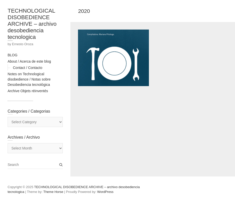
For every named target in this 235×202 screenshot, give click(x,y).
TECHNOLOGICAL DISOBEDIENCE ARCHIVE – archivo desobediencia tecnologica (32, 24)
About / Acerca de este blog (29, 61)
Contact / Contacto (27, 68)
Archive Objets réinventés (28, 91)
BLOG (12, 55)
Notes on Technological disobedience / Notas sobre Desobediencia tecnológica (29, 79)
